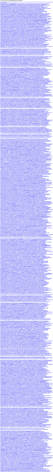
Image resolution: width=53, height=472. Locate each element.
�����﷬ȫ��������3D (37, 92)
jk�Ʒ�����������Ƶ (42, 75)
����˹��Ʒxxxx (13, 271)
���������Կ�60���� (33, 159)
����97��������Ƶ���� (26, 347)
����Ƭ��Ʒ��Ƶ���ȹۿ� (46, 238)
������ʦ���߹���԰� (23, 280)
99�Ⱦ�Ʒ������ (46, 151)
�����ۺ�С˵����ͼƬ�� (39, 66)
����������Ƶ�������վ (5, 269)
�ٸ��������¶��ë (22, 332)
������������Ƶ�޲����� (21, 23)
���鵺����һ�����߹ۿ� (36, 305)
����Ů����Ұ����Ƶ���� (44, 185)
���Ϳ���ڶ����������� (6, 137)
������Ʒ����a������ (27, 113)
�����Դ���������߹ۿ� (22, 10)
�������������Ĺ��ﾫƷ (5, 123)
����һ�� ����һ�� (44, 31)
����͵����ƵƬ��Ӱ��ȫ (11, 46)
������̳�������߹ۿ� (37, 113)
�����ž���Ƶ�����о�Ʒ (37, 138)
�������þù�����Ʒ (47, 69)
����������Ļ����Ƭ (11, 31)
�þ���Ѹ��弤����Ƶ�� (48, 38)
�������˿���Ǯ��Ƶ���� (38, 69)
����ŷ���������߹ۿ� (20, 225)
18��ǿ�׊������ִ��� (30, 187)
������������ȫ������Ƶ (39, 155)
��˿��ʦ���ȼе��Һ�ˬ (41, 32)
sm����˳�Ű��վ (20, 120)
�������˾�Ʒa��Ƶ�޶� (28, 74)
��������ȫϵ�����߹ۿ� (37, 271)
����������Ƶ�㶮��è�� (33, 79)
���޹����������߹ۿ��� (35, 363)
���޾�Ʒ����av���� (39, 33)
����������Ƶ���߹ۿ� (47, 239)
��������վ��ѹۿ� (4, 461)
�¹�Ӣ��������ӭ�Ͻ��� (36, 457)
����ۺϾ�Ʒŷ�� (10, 355)
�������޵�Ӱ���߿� (44, 47)
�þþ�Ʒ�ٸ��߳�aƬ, (43, 60)
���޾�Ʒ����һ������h (22, 209)
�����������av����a (38, 354)
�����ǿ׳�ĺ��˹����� (23, 131)
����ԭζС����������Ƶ (15, 7)
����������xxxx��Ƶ (33, 70)
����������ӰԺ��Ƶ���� (28, 60)
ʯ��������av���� (34, 7)
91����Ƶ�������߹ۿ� (4, 37)
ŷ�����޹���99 (21, 173)
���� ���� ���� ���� (12, 308)
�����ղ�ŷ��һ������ (24, 287)
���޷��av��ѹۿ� (24, 29)
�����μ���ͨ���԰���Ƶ (38, 59)
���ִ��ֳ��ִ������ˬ (45, 22)
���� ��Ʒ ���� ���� (39, 168)
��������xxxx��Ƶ (26, 80)
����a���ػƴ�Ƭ (37, 3)
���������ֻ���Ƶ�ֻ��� (32, 26)
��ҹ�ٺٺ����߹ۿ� (3, 75)
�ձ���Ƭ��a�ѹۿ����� (41, 300)
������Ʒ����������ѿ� (34, 121)
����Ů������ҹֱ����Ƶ (22, 229)
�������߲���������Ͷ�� (16, 158)
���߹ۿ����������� (30, 118)
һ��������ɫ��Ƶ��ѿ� (4, 33)
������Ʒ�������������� (26, 186)
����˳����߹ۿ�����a (15, 121)
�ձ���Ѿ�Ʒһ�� (3, 5)
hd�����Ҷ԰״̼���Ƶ (44, 192)
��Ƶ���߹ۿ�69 (48, 292)
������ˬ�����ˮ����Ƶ (32, 40)
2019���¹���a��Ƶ (27, 104)
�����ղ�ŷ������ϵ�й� (27, 114)
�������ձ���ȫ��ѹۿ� (5, 294)
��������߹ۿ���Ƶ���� (18, 259)
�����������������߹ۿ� (35, 90)
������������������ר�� (14, 190)
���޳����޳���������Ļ (11, 80)
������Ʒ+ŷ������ (41, 131)
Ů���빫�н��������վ (36, 22)
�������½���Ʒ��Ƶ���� (36, 12)
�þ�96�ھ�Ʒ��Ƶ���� (30, 210)
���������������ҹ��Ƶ (5, 60)
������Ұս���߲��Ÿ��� (14, 98)
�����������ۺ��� (43, 339)
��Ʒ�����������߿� (36, 132)
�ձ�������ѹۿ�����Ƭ (38, 167)
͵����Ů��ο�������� (19, 15)
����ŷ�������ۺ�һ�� (28, 406)
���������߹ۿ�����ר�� (37, 153)
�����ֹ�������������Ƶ (5, 51)
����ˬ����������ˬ (29, 3)
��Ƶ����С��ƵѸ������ (43, 40)
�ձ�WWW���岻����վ (17, 29)
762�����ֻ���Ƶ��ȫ (40, 225)
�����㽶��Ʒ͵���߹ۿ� (34, 228)
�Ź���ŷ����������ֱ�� (5, 121)
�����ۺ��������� (47, 296)
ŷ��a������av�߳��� (16, 13)
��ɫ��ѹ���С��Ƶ (18, 159)
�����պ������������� (14, 142)
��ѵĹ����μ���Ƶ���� (12, 144)
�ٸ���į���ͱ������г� (13, 226)
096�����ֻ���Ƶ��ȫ (35, 15)
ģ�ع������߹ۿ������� (36, 194)
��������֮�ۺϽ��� (40, 46)
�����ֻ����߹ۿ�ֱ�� (36, 433)
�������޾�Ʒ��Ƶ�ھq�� (28, 94)
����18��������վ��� (30, 355)
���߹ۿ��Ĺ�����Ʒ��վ (19, 136)
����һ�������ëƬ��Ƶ (4, 153)
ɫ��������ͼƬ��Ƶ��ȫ (24, 264)
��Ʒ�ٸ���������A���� (17, 243)
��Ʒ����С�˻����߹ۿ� (5, 230)
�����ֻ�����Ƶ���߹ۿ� (34, 254)
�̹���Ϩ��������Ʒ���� (5, 178)
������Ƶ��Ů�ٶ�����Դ (21, 390)
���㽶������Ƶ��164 (13, 377)
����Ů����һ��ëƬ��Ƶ (43, 50)
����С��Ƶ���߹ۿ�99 (37, 202)
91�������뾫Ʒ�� (22, 9)
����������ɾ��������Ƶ (31, 225)
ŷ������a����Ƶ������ (5, 10)
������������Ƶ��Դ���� (6, 8)
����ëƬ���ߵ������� (43, 437)
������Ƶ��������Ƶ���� (39, 93)
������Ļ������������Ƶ (33, 434)
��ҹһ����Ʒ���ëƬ (15, 18)
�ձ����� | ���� (29, 69)
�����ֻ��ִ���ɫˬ (35, 17)
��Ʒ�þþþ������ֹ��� (13, 185)
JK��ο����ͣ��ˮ (3, 141)
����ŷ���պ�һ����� (33, 214)
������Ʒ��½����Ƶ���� (43, 79)
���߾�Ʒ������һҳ (26, 102)
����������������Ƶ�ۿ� (25, 12)
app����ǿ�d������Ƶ (4, 168)
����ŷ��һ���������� (24, 18)
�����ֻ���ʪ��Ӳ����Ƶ (44, 102)
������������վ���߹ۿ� (13, 200)
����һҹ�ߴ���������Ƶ (12, 408)
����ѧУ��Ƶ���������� (5, 70)
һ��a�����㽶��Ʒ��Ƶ (4, 50)
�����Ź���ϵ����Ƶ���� (33, 295)
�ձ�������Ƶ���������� (32, 292)
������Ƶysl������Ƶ (4, 12)
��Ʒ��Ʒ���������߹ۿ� (11, 28)
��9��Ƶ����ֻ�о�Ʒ (3, 200)
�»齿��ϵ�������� (33, 139)
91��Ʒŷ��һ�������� (40, 200)
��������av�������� (34, 185)
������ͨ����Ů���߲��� (5, 368)
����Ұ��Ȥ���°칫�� (12, 47)
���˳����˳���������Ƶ (28, 155)
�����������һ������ (32, 14)
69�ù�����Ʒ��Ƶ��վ (45, 23)
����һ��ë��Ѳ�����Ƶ (46, 8)
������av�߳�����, (19, 155)
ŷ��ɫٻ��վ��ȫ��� (3, 154)
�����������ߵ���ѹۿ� (17, 433)
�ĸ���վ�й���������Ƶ (5, 202)
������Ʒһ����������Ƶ (15, 84)
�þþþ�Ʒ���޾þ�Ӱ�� (17, 42)
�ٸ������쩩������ (38, 378)
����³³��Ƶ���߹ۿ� (35, 65)
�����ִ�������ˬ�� (36, 145)
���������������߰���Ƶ (24, 244)
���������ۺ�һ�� (4, 336)
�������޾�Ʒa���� (14, 201)
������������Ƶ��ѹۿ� (27, 38)
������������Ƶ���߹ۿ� (21, 46)
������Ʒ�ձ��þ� (47, 146)
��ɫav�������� (3, 4)
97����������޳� (11, 101)
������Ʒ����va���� (4, 186)
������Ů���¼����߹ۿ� (21, 218)
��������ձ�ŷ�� (48, 168)
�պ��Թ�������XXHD (27, 78)
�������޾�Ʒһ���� (40, 133)
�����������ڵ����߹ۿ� (16, 123)
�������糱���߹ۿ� (12, 102)
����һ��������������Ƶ (34, 123)
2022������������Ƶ (22, 135)
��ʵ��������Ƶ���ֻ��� (24, 195)
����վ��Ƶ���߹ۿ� (39, 400)
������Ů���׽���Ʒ (23, 143)
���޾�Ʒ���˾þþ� (12, 151)
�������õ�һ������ (4, 263)
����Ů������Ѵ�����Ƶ (46, 202)
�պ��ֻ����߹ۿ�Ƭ (13, 45)
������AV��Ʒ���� (36, 319)
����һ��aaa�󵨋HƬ (10, 399)
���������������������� (31, 162)
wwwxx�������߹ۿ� (31, 73)
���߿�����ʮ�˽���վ (3, 180)
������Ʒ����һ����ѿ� (5, 301)
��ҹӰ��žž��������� (34, 127)
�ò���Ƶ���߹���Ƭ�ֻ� (23, 79)
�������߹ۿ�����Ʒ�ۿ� (11, 467)
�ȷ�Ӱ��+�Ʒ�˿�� (25, 159)
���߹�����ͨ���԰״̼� (4, 47)
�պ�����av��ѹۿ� (38, 27)
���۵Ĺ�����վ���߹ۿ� (23, 85)
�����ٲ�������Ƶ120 (20, 3)
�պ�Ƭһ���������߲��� (16, 51)
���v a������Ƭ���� (23, 8)
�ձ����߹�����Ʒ (12, 3)
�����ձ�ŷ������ (39, 73)
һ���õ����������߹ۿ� (16, 22)
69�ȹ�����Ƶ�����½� (41, 224)
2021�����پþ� (13, 10)
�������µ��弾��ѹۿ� (17, 93)
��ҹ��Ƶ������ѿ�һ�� (35, 102)
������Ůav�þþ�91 (36, 60)
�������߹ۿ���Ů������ (29, 136)
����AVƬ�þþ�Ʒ (37, 278)
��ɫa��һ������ (46, 154)
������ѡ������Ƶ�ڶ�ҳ (5, 56)
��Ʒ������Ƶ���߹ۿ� (37, 85)
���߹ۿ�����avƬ (23, 26)
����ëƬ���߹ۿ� (31, 29)
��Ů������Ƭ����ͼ (39, 129)
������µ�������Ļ (31, 33)
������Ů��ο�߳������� (25, 431)
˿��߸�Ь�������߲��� (13, 229)
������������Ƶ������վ (22, 28)
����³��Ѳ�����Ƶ (18, 149)
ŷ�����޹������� (29, 376)
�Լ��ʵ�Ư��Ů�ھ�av (12, 258)
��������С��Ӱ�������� (24, 44)
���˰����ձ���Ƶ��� (36, 74)
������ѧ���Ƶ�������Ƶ (5, 282)
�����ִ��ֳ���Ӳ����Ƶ (30, 59)
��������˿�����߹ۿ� (25, 197)
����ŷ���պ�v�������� (15, 64)
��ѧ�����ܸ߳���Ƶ (22, 341)
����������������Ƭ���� (22, 295)
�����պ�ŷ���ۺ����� (5, 7)
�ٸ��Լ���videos (25, 362)
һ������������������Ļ (6, 18)
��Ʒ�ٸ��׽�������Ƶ (14, 280)
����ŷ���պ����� (23, 371)
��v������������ (30, 390)
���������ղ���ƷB (4, 142)
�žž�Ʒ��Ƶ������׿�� (27, 15)
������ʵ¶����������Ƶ (5, 173)
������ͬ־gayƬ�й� (3, 15)
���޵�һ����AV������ (26, 137)
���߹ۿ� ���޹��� (29, 132)
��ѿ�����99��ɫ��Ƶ (39, 353)
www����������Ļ (10, 141)
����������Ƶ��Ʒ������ (41, 118)
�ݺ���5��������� (18, 102)
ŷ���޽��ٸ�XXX (30, 85)
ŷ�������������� (14, 341)
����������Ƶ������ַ (13, 106)
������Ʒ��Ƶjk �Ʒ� (13, 294)
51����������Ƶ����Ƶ (13, 61)
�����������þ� (15, 242)
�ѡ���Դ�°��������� (35, 80)
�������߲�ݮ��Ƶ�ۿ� (25, 410)
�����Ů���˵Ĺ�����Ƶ (41, 148)
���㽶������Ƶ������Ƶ (43, 57)
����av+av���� (39, 21)
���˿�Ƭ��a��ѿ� (3, 102)
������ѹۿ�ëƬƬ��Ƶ (13, 41)
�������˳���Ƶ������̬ (5, 219)
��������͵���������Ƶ (5, 291)
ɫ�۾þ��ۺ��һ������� (4, 310)
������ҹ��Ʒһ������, (34, 248)
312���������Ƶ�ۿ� (4, 80)
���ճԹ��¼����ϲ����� (27, 271)
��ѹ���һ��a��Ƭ (15, 21)
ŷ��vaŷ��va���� (13, 292)
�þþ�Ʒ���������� (39, 141)
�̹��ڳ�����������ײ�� (18, 87)
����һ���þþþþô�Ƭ (3, 46)
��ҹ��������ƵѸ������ (5, 127)
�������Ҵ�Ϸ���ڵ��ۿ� (45, 80)
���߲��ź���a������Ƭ (7, 29)
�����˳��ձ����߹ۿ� (12, 204)
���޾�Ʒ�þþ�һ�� (35, 186)
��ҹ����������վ (48, 406)
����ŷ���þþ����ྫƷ (20, 133)
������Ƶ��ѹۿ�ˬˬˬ (38, 297)
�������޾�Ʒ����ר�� (38, 160)
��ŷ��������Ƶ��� (31, 181)
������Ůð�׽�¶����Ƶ (4, 99)
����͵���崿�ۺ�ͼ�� (7, 188)
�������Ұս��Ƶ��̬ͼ (4, 369)
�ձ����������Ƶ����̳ (24, 70)
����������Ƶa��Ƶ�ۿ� (25, 7)
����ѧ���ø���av (39, 28)
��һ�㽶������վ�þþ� (40, 396)
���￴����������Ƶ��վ (26, 64)
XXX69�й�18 (28, 397)
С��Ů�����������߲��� (29, 343)
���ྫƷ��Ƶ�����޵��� (38, 47)
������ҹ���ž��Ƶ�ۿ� (20, 174)
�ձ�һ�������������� (45, 52)
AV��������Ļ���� (36, 311)
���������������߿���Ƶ (45, 94)
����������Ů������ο (41, 42)
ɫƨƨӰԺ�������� (3, 31)
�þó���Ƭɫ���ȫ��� (23, 27)
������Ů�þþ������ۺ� (21, 76)
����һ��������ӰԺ (22, 106)
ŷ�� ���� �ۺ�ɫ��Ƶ (41, 249)
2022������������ (27, 386)
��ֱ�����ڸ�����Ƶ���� (15, 26)
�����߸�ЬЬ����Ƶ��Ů (31, 46)
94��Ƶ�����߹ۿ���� (21, 285)
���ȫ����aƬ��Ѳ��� (13, 122)
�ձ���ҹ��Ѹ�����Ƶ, (14, 117)
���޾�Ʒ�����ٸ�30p (44, 49)
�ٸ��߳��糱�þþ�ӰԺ (11, 230)
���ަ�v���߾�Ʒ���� (4, 151)
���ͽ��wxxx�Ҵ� (11, 247)
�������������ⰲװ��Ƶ (5, 278)
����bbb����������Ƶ (42, 4)
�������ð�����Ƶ (31, 209)
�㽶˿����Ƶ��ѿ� (11, 154)
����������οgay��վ (45, 98)
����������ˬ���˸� (26, 301)
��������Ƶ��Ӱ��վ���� (15, 249)
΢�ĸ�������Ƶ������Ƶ (19, 422)
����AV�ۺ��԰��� (24, 82)
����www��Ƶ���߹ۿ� (22, 405)
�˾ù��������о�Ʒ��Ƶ (4, 59)
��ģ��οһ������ (42, 186)
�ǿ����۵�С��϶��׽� (41, 349)
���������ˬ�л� (48, 84)
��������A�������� (29, 82)
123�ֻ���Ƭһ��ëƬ (14, 118)
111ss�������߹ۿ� (4, 169)
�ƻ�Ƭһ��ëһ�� (33, 133)
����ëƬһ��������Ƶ (4, 400)
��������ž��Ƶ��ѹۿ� (42, 18)
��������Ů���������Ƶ (37, 146)
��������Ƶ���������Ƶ (44, 301)
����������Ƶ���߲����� (5, 90)
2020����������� (39, 390)
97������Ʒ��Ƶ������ (14, 364)
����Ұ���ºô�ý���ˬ (13, 59)
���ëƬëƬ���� (48, 24)
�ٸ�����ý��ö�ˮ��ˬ (48, 313)
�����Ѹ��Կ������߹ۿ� (38, 339)
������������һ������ (22, 216)
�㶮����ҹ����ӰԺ (32, 200)
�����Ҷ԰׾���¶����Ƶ (20, 107)
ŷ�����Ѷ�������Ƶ (33, 286)
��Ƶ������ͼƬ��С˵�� (22, 118)
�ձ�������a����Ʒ (43, 15)
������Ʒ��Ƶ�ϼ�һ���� (22, 41)
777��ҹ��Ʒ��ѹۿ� (3, 23)
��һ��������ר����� (22, 176)
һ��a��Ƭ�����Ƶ (3, 69)
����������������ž (11, 5)
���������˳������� (5, 45)
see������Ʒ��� (3, 66)
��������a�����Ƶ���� (13, 131)
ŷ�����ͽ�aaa (44, 252)
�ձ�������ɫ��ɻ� (13, 267)
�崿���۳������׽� (7, 145)
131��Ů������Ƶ (15, 8)
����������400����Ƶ (3, 133)
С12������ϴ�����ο (37, 8)
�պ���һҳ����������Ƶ (39, 29)
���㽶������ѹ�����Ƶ (14, 37)
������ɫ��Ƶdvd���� (22, 33)
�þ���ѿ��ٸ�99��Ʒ (11, 138)
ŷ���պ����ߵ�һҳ (31, 37)
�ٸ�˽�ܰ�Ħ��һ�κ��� (42, 162)
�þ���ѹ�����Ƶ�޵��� (46, 134)
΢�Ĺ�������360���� (19, 50)
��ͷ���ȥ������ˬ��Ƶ (4, 185)
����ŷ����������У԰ (4, 14)
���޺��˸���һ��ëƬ (31, 27)
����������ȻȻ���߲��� (5, 224)
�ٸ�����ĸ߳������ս (14, 56)
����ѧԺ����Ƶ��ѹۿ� (34, 277)
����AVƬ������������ (5, 89)
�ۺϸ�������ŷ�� (4, 177)
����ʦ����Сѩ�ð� (11, 180)
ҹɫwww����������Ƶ (4, 296)
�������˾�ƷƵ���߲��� (11, 76)
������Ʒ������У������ (25, 457)
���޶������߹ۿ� (45, 29)
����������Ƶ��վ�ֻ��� (39, 272)
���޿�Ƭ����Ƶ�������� (25, 424)
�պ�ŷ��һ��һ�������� (21, 464)
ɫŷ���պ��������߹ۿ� (26, 192)
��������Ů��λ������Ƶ (42, 445)
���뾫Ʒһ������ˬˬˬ (14, 219)
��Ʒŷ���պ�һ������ (4, 136)
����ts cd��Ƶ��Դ (40, 383)
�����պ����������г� (24, 172)
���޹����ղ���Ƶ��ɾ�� (13, 150)
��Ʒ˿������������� (31, 76)
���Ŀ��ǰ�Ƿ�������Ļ (4, 98)
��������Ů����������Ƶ (45, 13)
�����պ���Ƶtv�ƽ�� (47, 130)
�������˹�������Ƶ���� (21, 182)
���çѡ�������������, (14, 143)
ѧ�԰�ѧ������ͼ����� (32, 418)
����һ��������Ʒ (15, 70)
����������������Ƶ (25, 254)
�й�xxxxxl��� (10, 42)
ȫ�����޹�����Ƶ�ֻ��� (14, 164)
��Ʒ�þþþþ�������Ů (4, 61)
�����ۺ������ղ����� (21, 369)
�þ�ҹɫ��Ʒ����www (10, 104)
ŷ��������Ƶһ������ (47, 390)
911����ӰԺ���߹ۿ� (27, 68)
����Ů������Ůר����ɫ (5, 38)
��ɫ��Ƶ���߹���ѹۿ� (46, 27)
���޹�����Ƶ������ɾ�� (44, 153)
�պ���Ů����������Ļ (16, 208)
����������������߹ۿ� (43, 112)
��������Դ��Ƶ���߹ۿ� (5, 213)
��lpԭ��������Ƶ (13, 357)
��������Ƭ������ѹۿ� (6, 129)
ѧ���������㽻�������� (43, 14)
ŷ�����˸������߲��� (35, 382)
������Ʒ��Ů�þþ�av (34, 244)
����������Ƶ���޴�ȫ (4, 195)
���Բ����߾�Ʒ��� (42, 24)
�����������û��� (23, 37)
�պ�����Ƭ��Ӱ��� (4, 88)
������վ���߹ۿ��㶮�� (5, 341)
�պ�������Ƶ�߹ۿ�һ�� (12, 300)
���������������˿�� (16, 113)
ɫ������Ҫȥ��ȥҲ (3, 28)
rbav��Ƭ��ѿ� (15, 355)
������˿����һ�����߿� (5, 9)
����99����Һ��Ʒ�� (15, 282)
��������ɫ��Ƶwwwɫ (20, 235)
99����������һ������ (27, 173)
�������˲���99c (3, 134)
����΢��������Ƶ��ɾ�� (38, 165)
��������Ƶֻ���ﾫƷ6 (28, 258)
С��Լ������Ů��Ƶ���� (31, 150)
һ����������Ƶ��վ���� (5, 78)
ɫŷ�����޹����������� (16, 83)
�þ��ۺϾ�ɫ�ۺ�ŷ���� (15, 366)
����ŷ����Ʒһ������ (45, 3)
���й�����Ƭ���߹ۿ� (6, 19)
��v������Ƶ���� (12, 296)
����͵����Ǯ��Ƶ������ (45, 267)
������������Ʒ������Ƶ (12, 52)
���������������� (37, 82)
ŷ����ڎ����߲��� (3, 376)
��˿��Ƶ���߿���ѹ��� (47, 21)
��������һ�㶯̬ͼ (40, 394)
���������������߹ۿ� (15, 186)
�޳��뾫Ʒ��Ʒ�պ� (39, 76)
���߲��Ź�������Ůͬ (25, 83)
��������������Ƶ (36, 23)
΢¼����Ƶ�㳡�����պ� (33, 63)
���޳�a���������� (24, 455)
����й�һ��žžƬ (3, 159)
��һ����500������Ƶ (4, 165)
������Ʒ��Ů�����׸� (30, 47)
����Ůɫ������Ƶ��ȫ (24, 142)
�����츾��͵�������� (13, 14)
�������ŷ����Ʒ (18, 80)
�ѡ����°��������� (22, 61)
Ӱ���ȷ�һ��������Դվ (13, 181)
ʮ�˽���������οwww (42, 41)
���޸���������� (10, 313)
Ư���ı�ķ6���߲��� (3, 353)
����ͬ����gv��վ (13, 176)
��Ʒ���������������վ (21, 14)
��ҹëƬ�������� (41, 61)
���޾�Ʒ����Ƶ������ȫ (32, 144)
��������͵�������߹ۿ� (34, 240)
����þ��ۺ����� (15, 431)
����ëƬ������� (3, 107)
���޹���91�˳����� (21, 140)
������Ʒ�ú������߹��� (11, 74)
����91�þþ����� (3, 300)
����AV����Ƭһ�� (42, 7)
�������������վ (22, 165)
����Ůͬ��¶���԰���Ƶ (35, 45)
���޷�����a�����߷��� (33, 88)
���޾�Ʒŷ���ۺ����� (21, 171)
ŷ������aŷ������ (11, 69)
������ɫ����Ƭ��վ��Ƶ (5, 65)
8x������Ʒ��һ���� (12, 68)
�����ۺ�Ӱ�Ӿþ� (34, 104)
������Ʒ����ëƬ (20, 157)
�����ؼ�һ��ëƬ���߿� (28, 304)
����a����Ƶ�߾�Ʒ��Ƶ (22, 4)
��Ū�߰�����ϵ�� (3, 52)
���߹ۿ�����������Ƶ (31, 182)
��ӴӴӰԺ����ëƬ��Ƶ (11, 92)
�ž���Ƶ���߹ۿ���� (4, 44)
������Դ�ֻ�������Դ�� (20, 69)
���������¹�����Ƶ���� (5, 13)
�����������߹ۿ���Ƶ (47, 163)
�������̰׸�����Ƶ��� (19, 151)
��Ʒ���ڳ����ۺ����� (15, 65)
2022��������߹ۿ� (19, 5)
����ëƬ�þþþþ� (30, 8)
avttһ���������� (13, 202)
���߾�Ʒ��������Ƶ (36, 78)
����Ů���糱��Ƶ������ (40, 327)
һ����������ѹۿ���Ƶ (13, 130)
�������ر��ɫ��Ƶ (24, 269)
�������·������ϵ (33, 18)
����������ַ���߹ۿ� (17, 317)
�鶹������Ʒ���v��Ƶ (36, 49)
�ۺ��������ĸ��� (31, 117)
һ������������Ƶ (29, 309)
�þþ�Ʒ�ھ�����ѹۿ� (32, 28)
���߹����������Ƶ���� (12, 4)
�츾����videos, (20, 88)
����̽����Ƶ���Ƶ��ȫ (15, 90)
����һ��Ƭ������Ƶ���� (34, 83)
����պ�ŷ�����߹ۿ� (48, 46)
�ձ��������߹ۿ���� (42, 17)
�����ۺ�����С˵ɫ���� (22, 66)
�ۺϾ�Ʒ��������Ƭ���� (22, 112)
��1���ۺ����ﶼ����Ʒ (46, 348)
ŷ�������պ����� (42, 45)
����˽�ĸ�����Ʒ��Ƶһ (44, 99)
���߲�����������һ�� (24, 63)
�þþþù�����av (13, 78)
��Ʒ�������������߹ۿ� (47, 90)
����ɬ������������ (5, 111)
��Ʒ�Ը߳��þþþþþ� (48, 133)
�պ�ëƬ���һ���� (10, 75)
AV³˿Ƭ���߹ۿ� (43, 85)
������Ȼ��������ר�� (32, 4)
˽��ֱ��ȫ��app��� (42, 195)
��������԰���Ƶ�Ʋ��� (15, 173)
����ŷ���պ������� (18, 146)
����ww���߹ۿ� (29, 429)
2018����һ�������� (40, 63)
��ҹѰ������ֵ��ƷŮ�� (4, 63)
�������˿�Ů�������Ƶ (44, 101)
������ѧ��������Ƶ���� (33, 342)
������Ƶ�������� (28, 5)
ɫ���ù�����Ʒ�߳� (13, 278)
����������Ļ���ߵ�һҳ (24, 437)
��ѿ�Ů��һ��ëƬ (12, 153)
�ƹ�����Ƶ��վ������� (22, 266)
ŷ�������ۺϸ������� (41, 276)
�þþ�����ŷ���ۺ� (40, 36)
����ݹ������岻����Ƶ (14, 396)
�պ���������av (29, 354)
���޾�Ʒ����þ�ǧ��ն (4, 42)
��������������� (26, 17)
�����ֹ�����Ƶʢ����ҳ (29, 296)
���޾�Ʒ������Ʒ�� (4, 415)
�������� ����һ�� (4, 3)
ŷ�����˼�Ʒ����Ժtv (13, 252)
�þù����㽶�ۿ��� (48, 56)
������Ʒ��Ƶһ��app (12, 369)
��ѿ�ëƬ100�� (40, 201)
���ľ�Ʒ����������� (42, 103)
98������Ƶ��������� (5, 223)
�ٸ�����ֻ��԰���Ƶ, (38, 143)
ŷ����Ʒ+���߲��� (32, 21)
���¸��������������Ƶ (5, 22)
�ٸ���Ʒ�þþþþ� (37, 37)
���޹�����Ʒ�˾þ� (11, 155)
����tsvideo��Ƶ (25, 141)
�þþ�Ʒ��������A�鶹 (36, 5)
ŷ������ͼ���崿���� (4, 211)
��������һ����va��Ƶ (5, 206)
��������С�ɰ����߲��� (11, 167)
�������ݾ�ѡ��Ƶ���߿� (41, 117)
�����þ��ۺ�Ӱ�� (14, 36)
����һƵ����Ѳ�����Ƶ (34, 461)
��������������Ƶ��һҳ (16, 82)
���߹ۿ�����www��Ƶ (24, 164)
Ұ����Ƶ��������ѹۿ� (24, 117)
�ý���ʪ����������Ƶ (37, 401)
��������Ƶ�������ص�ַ (5, 94)
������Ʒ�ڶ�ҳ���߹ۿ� (45, 5)
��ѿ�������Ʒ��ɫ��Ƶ (4, 27)
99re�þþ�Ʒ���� (10, 93)
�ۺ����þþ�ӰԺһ (44, 68)
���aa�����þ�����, (21, 132)
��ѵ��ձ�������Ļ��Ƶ (39, 9)
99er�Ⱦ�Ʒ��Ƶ (40, 204)
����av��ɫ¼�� (14, 94)
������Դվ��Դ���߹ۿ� (33, 98)
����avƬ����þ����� (23, 35)
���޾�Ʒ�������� (34, 75)
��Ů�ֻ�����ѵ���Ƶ (39, 334)
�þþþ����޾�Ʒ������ (44, 37)
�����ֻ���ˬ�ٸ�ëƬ (36, 114)
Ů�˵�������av (12, 50)
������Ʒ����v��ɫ (43, 446)
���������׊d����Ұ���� (27, 92)
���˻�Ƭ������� (19, 74)
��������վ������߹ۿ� (25, 99)
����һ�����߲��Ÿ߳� (35, 191)
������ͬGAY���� (41, 292)
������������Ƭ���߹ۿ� (14, 40)
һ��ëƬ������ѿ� (3, 92)
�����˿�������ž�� (32, 336)
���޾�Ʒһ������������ (5, 424)
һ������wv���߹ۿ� (10, 73)
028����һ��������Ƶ (4, 132)
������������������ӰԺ (13, 134)
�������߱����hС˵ (31, 196)
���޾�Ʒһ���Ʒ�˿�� (23, 317)
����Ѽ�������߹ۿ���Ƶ (24, 411)
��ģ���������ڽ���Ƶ (5, 26)
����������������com (45, 319)
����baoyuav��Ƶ (45, 116)
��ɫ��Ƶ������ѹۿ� (32, 364)
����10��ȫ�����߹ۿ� (44, 113)
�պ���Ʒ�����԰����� (3, 471)
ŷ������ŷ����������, (42, 363)
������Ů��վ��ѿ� (32, 35)
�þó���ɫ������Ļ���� (39, 10)
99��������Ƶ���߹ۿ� (35, 31)
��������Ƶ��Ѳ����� (12, 66)
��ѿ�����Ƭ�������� (32, 220)
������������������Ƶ (24, 305)
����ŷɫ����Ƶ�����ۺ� (31, 306)
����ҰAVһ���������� (33, 135)
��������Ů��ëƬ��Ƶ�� (5, 176)
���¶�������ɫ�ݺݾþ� (12, 88)
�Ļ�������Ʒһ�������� (26, 51)
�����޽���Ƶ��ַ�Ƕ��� (13, 19)
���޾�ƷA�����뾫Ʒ (33, 224)
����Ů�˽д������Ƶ (21, 116)
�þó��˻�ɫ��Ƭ (23, 84)
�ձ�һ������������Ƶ (15, 286)
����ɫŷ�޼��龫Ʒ (26, 450)
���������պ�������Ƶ (34, 13)
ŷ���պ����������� (4, 41)
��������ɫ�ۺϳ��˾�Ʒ (36, 51)
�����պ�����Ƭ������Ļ (14, 12)
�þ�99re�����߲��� (36, 52)
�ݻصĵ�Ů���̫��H (45, 138)
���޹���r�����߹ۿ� (12, 107)
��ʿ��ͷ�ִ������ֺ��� (28, 169)
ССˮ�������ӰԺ (10, 262)
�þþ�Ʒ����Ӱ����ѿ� (4, 135)
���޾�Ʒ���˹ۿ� (42, 173)
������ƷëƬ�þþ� (26, 50)
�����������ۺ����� (32, 41)
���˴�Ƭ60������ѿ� (35, 235)
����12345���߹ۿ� (3, 238)
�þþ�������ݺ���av (15, 35)
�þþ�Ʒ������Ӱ (3, 313)
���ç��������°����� (16, 145)
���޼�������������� (15, 27)
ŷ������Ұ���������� (31, 36)
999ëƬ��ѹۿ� (40, 417)
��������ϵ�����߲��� (20, 230)
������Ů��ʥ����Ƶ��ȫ (5, 35)
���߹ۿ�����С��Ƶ (29, 299)
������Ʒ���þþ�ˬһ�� (45, 143)
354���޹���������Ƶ (44, 44)
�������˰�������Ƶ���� (26, 22)
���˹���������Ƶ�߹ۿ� (14, 283)
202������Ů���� (4, 120)
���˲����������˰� (4, 57)
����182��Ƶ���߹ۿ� (11, 15)
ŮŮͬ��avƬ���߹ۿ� (20, 114)
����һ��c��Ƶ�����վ (36, 192)
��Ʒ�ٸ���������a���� (5, 346)
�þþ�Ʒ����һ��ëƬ (33, 438)
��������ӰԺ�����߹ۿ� (33, 273)
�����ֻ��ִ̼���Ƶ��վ (4, 68)
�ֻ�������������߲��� (34, 219)
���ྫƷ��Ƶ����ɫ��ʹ (49, 66)
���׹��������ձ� (44, 74)
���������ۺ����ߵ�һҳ (36, 120)
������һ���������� (5, 342)
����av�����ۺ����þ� (14, 79)
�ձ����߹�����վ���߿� (19, 322)
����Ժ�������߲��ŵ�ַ (28, 202)
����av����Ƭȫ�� (17, 466)
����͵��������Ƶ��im (44, 122)
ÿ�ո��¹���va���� (30, 10)
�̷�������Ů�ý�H (3, 388)
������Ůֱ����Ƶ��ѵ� (38, 130)
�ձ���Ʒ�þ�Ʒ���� (22, 187)
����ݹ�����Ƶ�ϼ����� (5, 36)
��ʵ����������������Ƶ (25, 251)
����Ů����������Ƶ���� (35, 19)
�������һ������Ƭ (23, 263)
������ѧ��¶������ (13, 400)
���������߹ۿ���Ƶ (24, 73)
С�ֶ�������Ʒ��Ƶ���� (20, 138)
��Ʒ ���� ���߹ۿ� (47, 73)
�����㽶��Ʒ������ (41, 109)
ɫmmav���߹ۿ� (10, 459)
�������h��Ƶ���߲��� (21, 443)
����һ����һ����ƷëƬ (4, 112)
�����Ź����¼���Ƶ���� (27, 145)
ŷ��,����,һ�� (12, 315)
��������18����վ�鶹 (4, 267)
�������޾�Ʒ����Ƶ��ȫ (5, 233)
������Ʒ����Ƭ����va (11, 299)
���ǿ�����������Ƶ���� (14, 99)
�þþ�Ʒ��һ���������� (12, 23)
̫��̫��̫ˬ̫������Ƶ (40, 26)
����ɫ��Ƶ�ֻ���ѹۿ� (4, 24)
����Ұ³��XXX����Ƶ (17, 459)
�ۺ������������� (34, 50)
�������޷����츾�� (4, 143)
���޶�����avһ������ (38, 408)
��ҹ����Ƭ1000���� (4, 138)
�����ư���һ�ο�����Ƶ (34, 446)
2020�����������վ (13, 132)
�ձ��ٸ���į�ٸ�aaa (43, 88)
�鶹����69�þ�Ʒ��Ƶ (11, 376)
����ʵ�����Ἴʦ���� (45, 19)
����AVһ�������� (24, 13)
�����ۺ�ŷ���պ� (4, 314)
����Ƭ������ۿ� (44, 123)
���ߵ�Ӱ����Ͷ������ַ (46, 92)
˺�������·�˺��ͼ (48, 131)
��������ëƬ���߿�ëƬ (18, 75)
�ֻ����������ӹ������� (37, 38)
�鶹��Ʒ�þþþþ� (27, 87)
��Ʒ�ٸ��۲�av (2, 146)
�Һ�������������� (40, 181)
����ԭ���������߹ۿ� (13, 24)
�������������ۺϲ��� (36, 318)
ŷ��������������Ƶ (30, 211)
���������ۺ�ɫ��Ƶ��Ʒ (35, 44)
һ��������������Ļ (11, 319)
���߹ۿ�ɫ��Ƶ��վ (20, 94)
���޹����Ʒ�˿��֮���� (21, 59)
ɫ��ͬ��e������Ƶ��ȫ (22, 36)
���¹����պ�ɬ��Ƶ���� (5, 64)
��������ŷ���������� (41, 35)
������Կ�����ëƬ (29, 452)
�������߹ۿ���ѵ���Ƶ (29, 116)
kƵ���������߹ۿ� (3, 114)
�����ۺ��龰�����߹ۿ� (26, 49)
